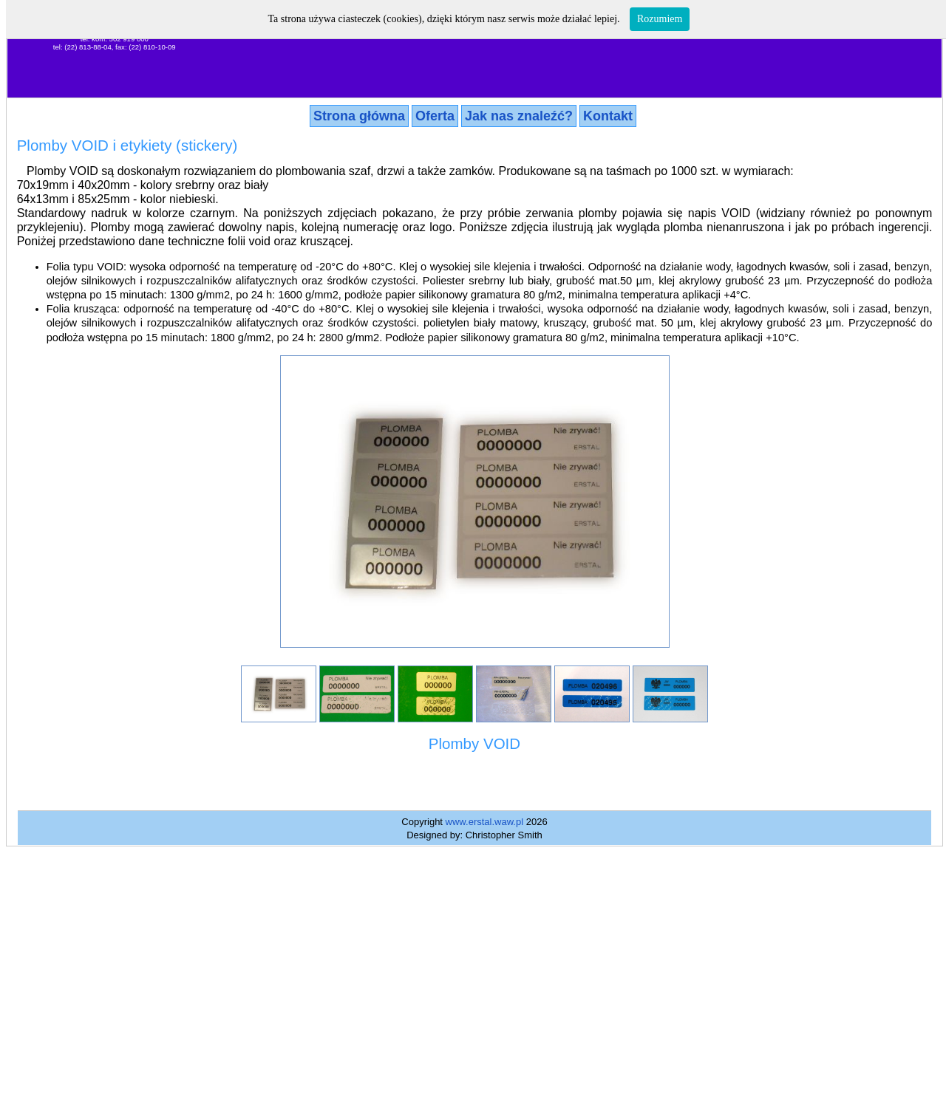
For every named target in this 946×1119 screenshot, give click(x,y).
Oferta (435, 116)
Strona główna (359, 116)
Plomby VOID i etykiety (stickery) (127, 145)
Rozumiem (659, 18)
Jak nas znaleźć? (519, 116)
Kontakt (608, 116)
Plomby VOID (474, 743)
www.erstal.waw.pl (484, 821)
